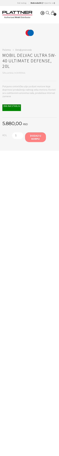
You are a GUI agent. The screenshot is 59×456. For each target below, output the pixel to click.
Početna (8, 49)
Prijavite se (48, 3)
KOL (4, 135)
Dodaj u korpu (35, 137)
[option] (29, 33)
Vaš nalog (21, 3)
